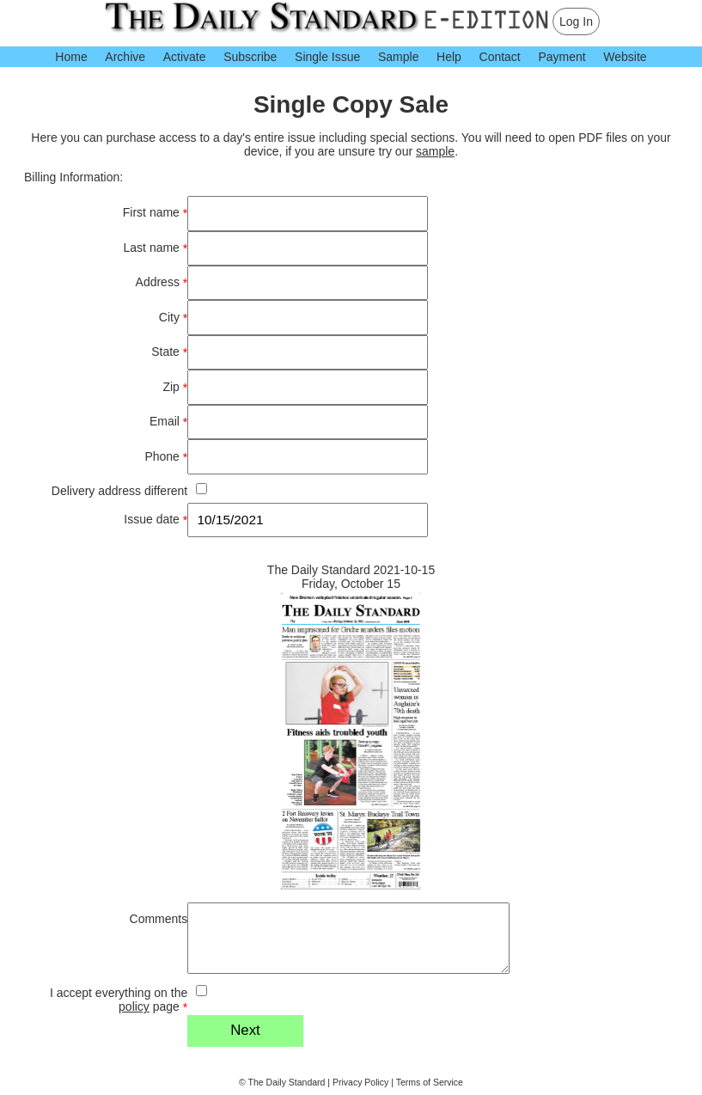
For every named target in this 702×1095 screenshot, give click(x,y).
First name (155, 212)
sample (435, 151)
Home (71, 57)
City (173, 317)
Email (168, 421)
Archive (125, 57)
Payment (561, 57)
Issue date (155, 519)
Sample (398, 57)
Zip (174, 387)
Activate (184, 57)
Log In (576, 21)
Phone (165, 457)
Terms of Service (429, 1082)
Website (624, 57)
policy (134, 1006)
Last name (156, 248)
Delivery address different (119, 491)
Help (448, 57)
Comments (159, 919)
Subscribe (250, 57)
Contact (500, 57)
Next (245, 1030)
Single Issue (327, 57)
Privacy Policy (360, 1082)
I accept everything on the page (118, 1000)
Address (162, 282)
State (169, 352)
